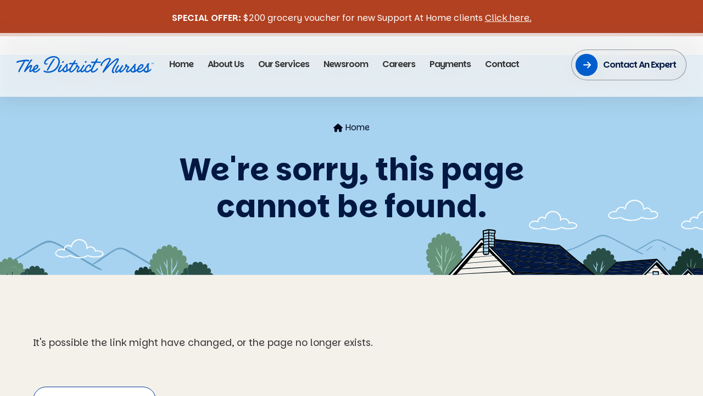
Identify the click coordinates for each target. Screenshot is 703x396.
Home (351, 127)
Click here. (508, 18)
